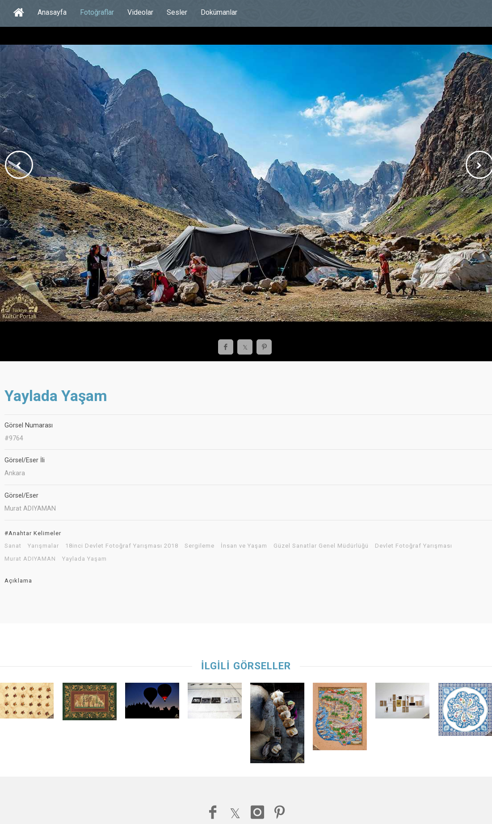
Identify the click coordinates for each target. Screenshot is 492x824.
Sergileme (199, 546)
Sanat (12, 546)
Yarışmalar (43, 546)
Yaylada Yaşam (84, 559)
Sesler (177, 12)
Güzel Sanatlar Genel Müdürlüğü (321, 546)
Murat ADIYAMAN (30, 559)
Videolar (140, 12)
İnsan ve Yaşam (244, 546)
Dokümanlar (219, 12)
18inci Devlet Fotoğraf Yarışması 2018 (121, 546)
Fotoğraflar (97, 12)
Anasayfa (52, 12)
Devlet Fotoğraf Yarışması (413, 546)
